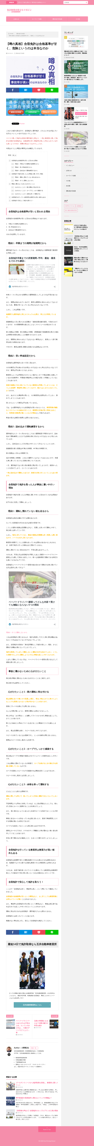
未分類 (67, 128)
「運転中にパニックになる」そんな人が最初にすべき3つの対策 (81, 270)
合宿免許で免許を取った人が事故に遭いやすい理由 (26, 174)
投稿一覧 (33, 1048)
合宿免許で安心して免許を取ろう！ (21, 200)
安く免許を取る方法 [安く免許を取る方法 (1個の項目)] (71, 210)
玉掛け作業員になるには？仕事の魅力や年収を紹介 (41, 1023)
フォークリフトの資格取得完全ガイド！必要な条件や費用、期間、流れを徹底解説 (75, 124)
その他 (78, 19)
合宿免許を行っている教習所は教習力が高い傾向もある (27, 197)
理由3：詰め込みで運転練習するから (24, 170)
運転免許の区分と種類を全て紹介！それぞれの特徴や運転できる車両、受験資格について (75, 53)
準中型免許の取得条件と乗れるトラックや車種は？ (34, 1098)
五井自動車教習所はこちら (32, 1005)
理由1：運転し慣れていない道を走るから (25, 177)
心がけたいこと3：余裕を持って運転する (25, 194)
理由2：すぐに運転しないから (22, 180)
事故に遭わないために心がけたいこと (22, 184)
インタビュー (70, 165)
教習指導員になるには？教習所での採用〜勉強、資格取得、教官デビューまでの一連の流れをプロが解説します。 (75, 77)
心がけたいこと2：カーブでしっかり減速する (27, 190)
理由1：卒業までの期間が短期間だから (25, 164)
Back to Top (47, 1129)
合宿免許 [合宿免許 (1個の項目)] (79, 206)
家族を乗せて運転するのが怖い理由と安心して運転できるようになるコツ (81, 259)
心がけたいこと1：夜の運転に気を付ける (25, 187)
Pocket (22, 123)
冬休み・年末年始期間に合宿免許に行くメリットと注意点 (81, 249)
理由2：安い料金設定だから (21, 167)
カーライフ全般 (36, 19)
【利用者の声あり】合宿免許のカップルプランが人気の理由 (37, 1110)
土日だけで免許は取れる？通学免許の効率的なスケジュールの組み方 (36, 2)
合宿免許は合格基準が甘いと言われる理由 (23, 160)
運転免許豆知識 (57, 19)
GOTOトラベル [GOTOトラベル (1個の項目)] (69, 206)
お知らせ (16, 19)
